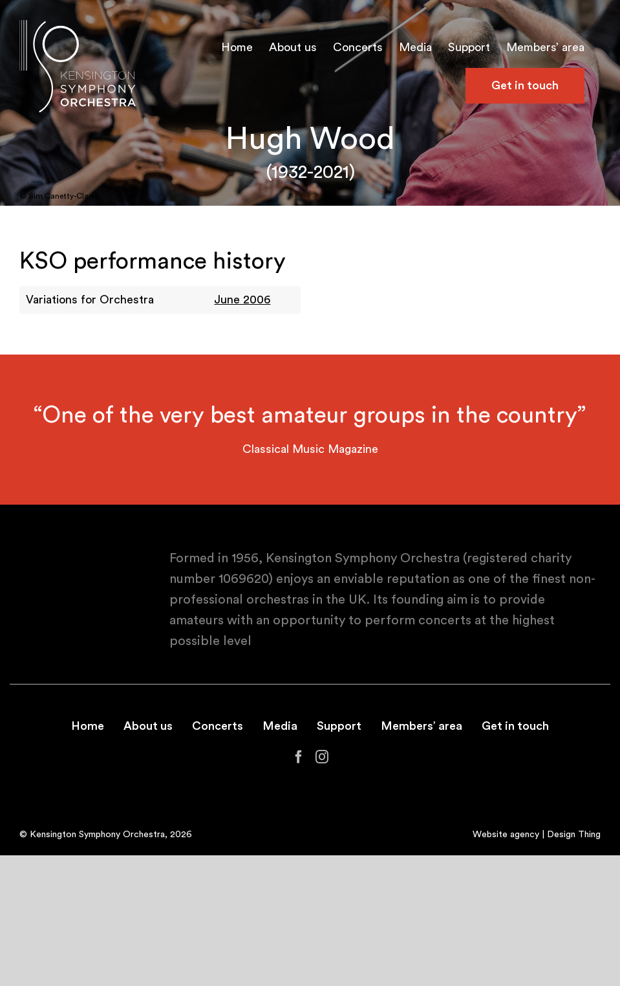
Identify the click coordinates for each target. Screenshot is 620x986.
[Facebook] (298, 756)
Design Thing (574, 834)
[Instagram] (321, 756)
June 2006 (242, 299)
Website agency (506, 834)
